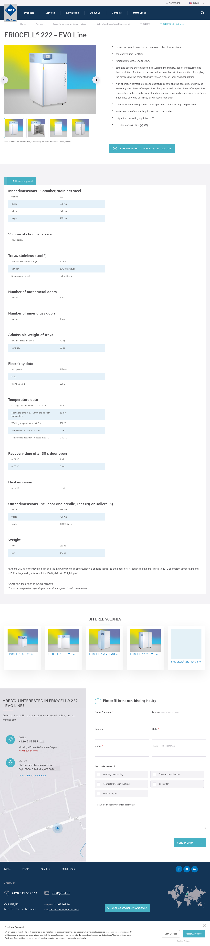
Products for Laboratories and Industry (70, 24)
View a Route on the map (32, 775)
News (7, 869)
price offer (159, 785)
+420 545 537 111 (32, 741)
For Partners (174, 3)
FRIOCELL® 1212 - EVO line (186, 646)
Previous (4, 80)
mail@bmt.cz (61, 893)
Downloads (72, 12)
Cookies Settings (183, 941)
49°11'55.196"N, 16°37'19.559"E (64, 909)
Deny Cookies (171, 934)
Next (96, 80)
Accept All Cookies (194, 934)
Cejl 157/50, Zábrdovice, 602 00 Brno (38, 769)
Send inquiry (185, 842)
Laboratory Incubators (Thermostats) (113, 24)
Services (50, 12)
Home (23, 24)
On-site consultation (165, 775)
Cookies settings (117, 932)
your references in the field (112, 785)
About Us (95, 12)
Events (25, 869)
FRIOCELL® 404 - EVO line (104, 642)
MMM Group (139, 12)
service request (106, 794)
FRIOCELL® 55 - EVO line (23, 642)
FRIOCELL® (145, 24)
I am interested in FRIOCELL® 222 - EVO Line (145, 148)
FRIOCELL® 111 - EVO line (63, 642)
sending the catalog (109, 775)
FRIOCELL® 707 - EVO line (145, 642)
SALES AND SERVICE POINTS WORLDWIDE (129, 908)
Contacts (117, 12)
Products (29, 12)
